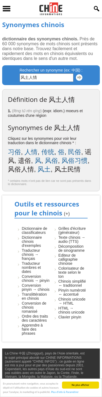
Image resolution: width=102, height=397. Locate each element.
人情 (31, 152)
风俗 (51, 160)
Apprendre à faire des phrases (32, 329)
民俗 (74, 152)
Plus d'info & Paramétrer (65, 392)
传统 (47, 152)
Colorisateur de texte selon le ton (71, 272)
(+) (67, 213)
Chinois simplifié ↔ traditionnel (72, 283)
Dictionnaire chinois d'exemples (32, 241)
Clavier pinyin (69, 317)
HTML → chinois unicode (71, 310)
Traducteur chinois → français (31, 254)
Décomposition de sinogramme (71, 248)
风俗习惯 (74, 160)
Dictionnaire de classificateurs (34, 230)
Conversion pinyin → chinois (36, 287)
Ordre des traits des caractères (35, 318)
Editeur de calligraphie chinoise (68, 259)
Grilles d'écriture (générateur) (72, 230)
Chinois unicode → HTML (72, 301)
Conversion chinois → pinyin (36, 278)
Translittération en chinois (34, 296)
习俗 (14, 152)
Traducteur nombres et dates (31, 267)
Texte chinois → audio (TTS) (71, 239)
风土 (44, 169)
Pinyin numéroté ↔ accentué (72, 292)
